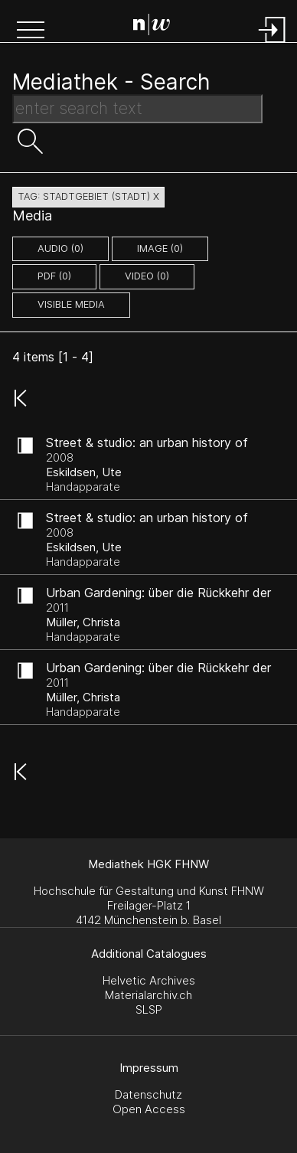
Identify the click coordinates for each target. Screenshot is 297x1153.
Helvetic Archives (149, 980)
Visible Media (71, 304)
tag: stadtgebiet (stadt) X (88, 196)
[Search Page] (151, 27)
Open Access (149, 1109)
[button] (30, 31)
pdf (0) (54, 276)
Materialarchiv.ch (148, 995)
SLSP (148, 1009)
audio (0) (60, 248)
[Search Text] (137, 108)
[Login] (272, 44)
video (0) (147, 276)
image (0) (160, 248)
